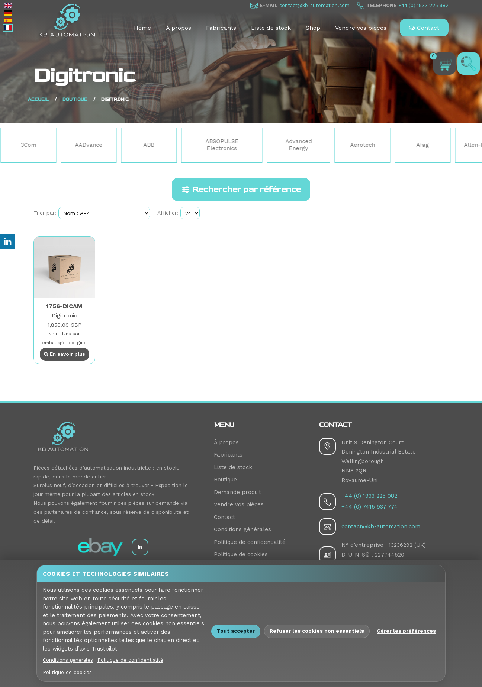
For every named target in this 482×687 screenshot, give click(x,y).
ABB (150, 145)
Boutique (225, 479)
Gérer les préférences (406, 631)
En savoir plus (64, 354)
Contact (424, 27)
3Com (30, 145)
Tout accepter (236, 631)
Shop (313, 27)
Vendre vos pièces (360, 27)
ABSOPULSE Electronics (223, 145)
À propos (178, 27)
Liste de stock (271, 27)
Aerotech (363, 145)
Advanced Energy (300, 145)
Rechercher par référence (241, 189)
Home (142, 27)
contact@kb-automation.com (314, 5)
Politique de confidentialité (250, 542)
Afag (424, 145)
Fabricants (221, 27)
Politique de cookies (241, 554)
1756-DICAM (64, 306)
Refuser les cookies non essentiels (317, 631)
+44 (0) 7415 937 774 (369, 506)
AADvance (90, 145)
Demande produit (237, 492)
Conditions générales (242, 529)
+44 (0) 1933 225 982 (423, 5)
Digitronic (64, 315)
